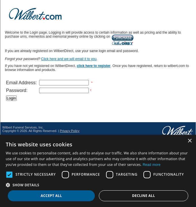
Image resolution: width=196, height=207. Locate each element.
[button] (98, 184)
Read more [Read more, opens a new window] (151, 165)
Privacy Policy (69, 131)
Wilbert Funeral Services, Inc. (23, 127)
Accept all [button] (51, 195)
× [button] (189, 141)
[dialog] (98, 171)
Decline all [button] (143, 195)
